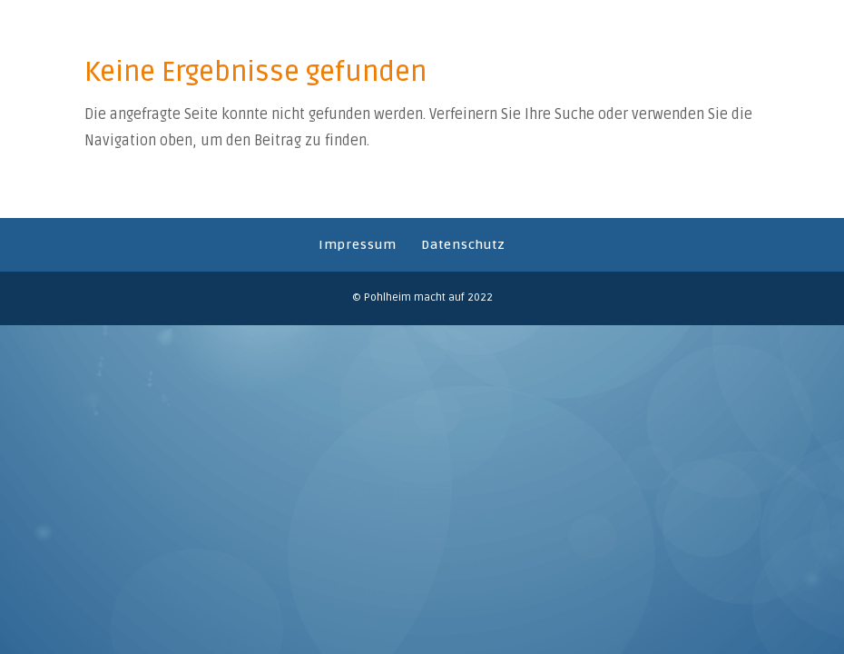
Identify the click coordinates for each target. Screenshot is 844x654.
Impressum (358, 245)
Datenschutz (463, 245)
